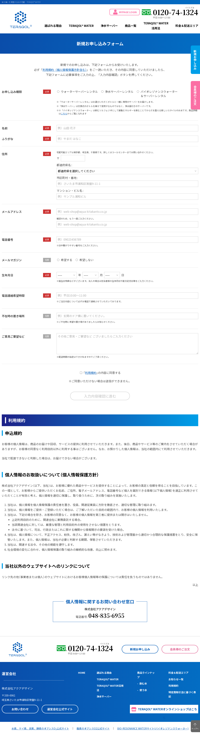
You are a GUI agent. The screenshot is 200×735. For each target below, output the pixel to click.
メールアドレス (12, 212)
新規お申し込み (140, 649)
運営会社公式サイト (60, 709)
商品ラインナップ (146, 675)
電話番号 (7, 239)
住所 (4, 154)
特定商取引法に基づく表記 (182, 694)
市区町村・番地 (67, 178)
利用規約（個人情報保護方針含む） (65, 70)
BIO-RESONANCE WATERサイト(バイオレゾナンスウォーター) (152, 728)
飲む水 (143, 683)
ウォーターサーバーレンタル (79, 91)
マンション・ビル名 (69, 190)
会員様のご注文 (180, 649)
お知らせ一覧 (176, 679)
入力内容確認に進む (100, 396)
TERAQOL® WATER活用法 (155, 25)
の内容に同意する (102, 373)
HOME (81, 672)
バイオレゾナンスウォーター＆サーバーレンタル (159, 93)
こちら (64, 113)
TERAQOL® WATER (21, 19)
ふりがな (7, 139)
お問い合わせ (20, 709)
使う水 (143, 690)
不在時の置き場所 (13, 316)
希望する (66, 260)
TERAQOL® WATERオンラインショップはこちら (164, 710)
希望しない (86, 260)
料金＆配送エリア (186, 25)
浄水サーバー (109, 25)
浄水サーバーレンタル (119, 91)
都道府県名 (64, 165)
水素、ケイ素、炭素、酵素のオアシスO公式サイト (40, 728)
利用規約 (90, 373)
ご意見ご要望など (13, 336)
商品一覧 (130, 25)
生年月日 (7, 275)
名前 (4, 128)
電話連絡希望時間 (13, 295)
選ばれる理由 (53, 25)
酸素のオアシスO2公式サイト (93, 728)
